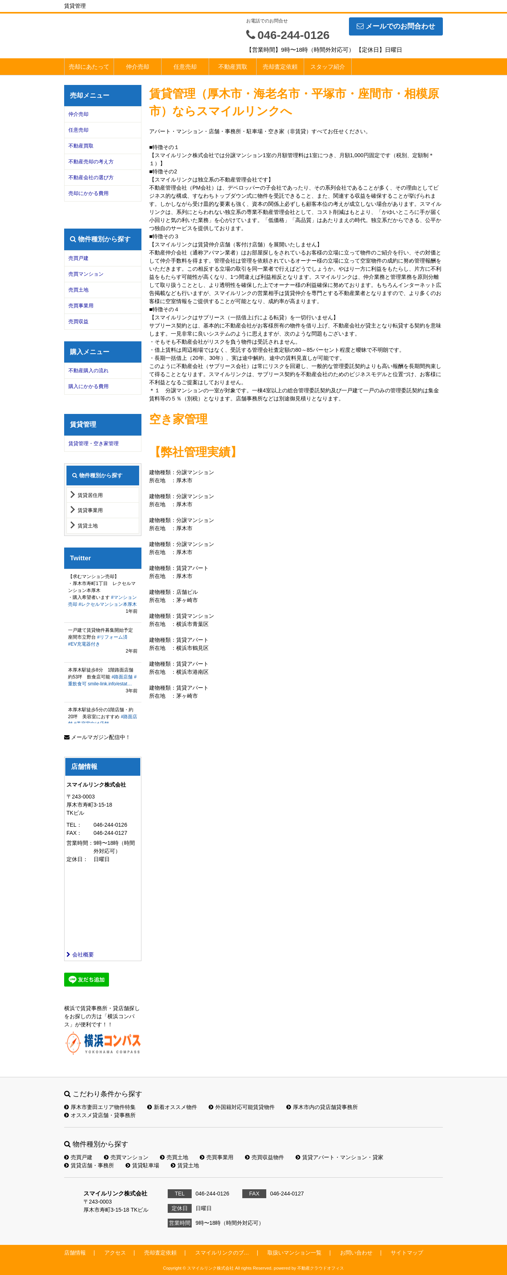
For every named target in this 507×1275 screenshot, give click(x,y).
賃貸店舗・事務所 (89, 1165)
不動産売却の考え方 (91, 161)
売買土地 (78, 290)
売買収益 (78, 321)
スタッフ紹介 (327, 66)
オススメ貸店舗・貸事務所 (100, 1115)
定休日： (77, 859)
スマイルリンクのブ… (222, 1253)
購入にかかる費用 (88, 386)
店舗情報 (75, 1253)
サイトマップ (407, 1253)
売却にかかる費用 (88, 193)
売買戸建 (78, 258)
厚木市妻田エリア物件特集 (100, 1107)
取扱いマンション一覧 (294, 1253)
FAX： (74, 833)
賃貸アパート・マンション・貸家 (339, 1157)
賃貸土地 (88, 526)
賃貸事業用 (90, 510)
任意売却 (185, 66)
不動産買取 (232, 66)
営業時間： (80, 843)
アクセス (115, 1253)
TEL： (74, 825)
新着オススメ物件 (172, 1107)
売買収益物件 (264, 1157)
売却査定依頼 (280, 66)
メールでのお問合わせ (396, 26)
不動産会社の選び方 (91, 177)
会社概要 (80, 954)
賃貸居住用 (90, 495)
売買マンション (86, 274)
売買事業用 (81, 306)
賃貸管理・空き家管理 (93, 443)
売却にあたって (89, 66)
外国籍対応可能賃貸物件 (242, 1107)
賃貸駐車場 (142, 1165)
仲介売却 (137, 66)
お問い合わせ (356, 1253)
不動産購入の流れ (88, 370)
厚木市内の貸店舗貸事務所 (322, 1107)
